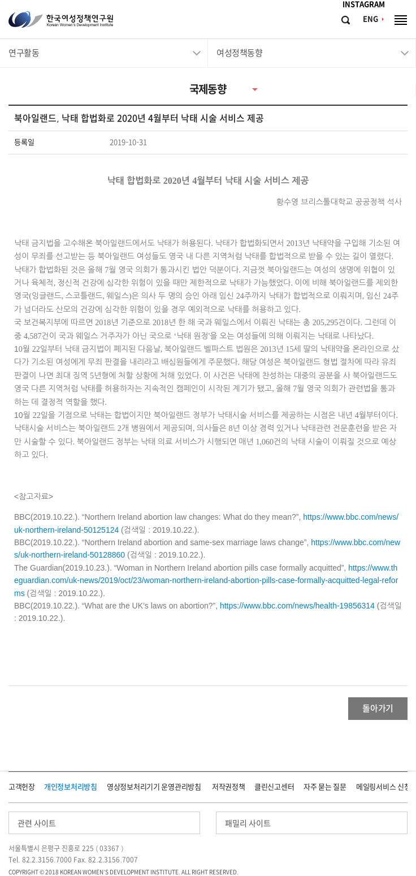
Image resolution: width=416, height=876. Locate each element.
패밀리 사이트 (248, 823)
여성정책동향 (239, 53)
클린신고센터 (274, 787)
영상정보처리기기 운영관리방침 (154, 787)
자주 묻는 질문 (325, 787)
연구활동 (23, 53)
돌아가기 (377, 708)
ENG (370, 19)
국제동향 (208, 89)
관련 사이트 (37, 823)
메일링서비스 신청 (383, 787)
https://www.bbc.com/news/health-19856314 (297, 605)
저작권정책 (228, 787)
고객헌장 (21, 787)
